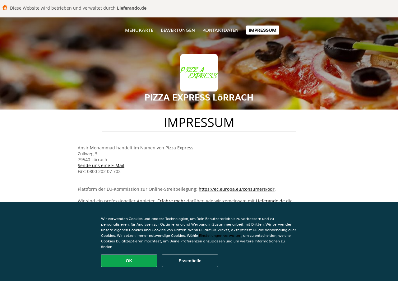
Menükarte (139, 30)
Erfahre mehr (171, 201)
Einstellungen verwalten (220, 235)
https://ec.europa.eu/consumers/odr (237, 189)
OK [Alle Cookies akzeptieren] (129, 260)
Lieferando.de (270, 201)
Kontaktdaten (220, 30)
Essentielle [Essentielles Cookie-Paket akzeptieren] (189, 260)
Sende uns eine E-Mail (101, 165)
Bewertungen (178, 30)
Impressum (262, 30)
